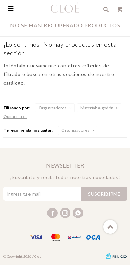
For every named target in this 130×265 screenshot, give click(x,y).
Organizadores (52, 107)
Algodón (96, 107)
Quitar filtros (15, 116)
